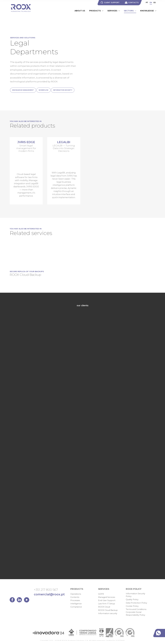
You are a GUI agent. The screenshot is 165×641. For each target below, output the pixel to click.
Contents (74, 597)
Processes (75, 600)
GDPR (101, 594)
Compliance (76, 607)
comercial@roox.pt (49, 594)
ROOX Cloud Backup (108, 610)
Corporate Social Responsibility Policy (135, 613)
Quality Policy (132, 599)
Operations (75, 594)
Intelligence (76, 603)
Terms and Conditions (136, 609)
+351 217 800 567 (46, 590)
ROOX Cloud (104, 607)
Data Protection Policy (136, 603)
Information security (107, 613)
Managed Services (106, 597)
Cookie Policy (132, 606)
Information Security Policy (135, 595)
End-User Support (106, 600)
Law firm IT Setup (106, 603)
